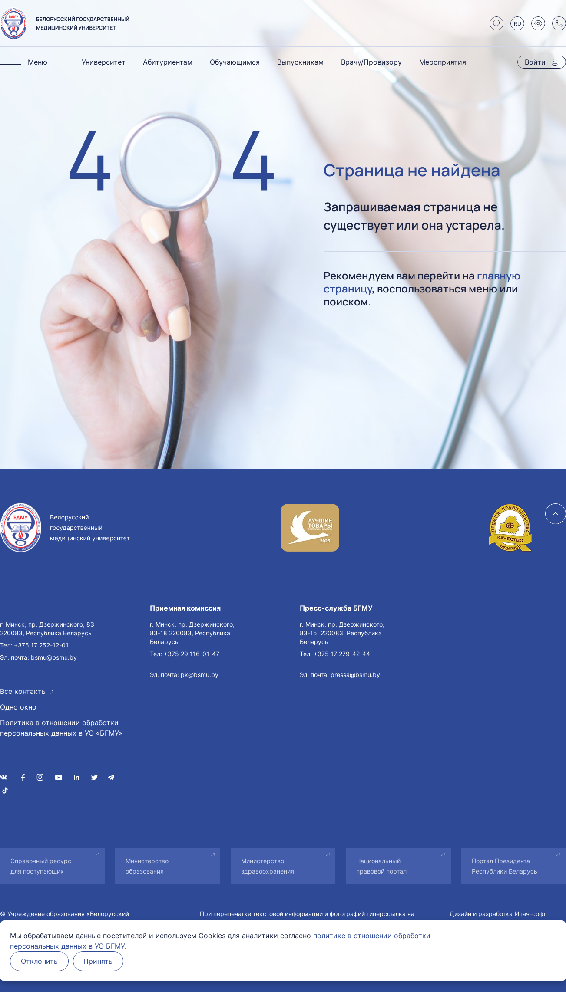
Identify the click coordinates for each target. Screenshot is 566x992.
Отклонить (39, 961)
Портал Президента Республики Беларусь (504, 866)
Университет (104, 62)
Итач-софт (530, 913)
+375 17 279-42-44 (342, 653)
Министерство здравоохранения (267, 866)
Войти (535, 62)
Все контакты (23, 691)
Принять (98, 961)
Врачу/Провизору (371, 62)
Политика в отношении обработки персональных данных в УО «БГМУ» (61, 727)
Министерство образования (147, 866)
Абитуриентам (167, 62)
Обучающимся (235, 62)
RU (517, 23)
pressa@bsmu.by (355, 674)
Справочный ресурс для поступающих (40, 866)
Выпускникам (300, 62)
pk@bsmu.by (199, 674)
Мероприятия (442, 62)
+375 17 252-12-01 (41, 645)
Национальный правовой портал (381, 866)
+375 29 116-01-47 (191, 653)
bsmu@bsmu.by (54, 657)
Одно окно (18, 707)
